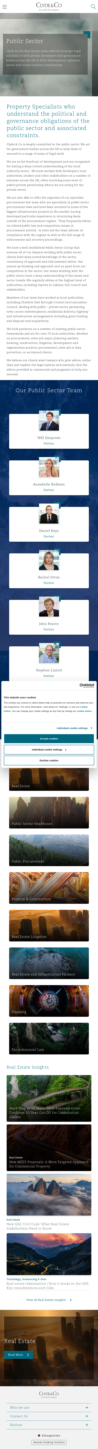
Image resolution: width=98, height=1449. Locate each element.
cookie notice (84, 711)
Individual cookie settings (72, 728)
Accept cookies (49, 738)
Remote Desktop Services (49, 1442)
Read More (15, 1355)
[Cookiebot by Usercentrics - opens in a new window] (79, 686)
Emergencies (51, 1435)
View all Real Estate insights (46, 1300)
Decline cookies (49, 760)
